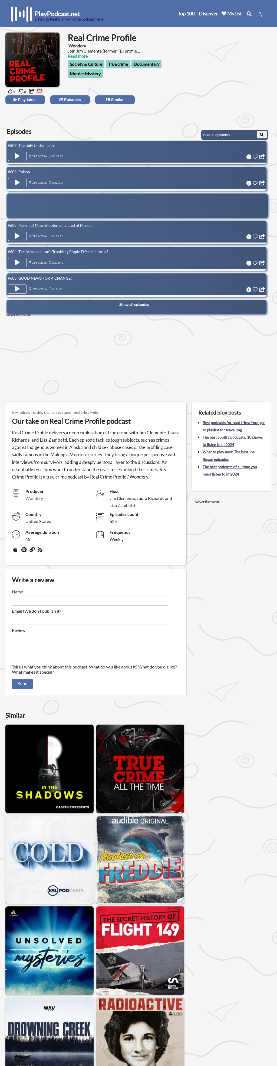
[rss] (41, 551)
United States (123, 1009)
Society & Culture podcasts (52, 413)
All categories (24, 1034)
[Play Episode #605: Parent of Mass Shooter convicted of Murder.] (17, 233)
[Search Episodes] (262, 134)
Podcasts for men (111, 974)
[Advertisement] (223, 84)
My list (232, 14)
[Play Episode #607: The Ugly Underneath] (17, 156)
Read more (78, 56)
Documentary (146, 64)
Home (17, 1013)
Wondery (34, 498)
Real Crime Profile (86, 413)
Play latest (25, 100)
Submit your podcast (31, 1041)
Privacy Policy (74, 1027)
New (16, 1020)
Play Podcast (21, 413)
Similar (115, 100)
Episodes (70, 100)
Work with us (73, 1041)
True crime (118, 64)
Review (18, 630)
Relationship (148, 974)
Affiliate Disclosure (78, 1034)
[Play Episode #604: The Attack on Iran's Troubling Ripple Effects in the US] (17, 259)
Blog (16, 1048)
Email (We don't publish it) (36, 610)
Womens (77, 974)
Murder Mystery (85, 73)
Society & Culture (86, 64)
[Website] (32, 551)
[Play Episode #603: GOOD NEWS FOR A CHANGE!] (17, 284)
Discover (208, 14)
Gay (55, 974)
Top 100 (186, 14)
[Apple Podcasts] (16, 551)
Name (17, 591)
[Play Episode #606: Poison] (17, 181)
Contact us (71, 1020)
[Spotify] (24, 551)
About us (69, 1013)
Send (22, 687)
